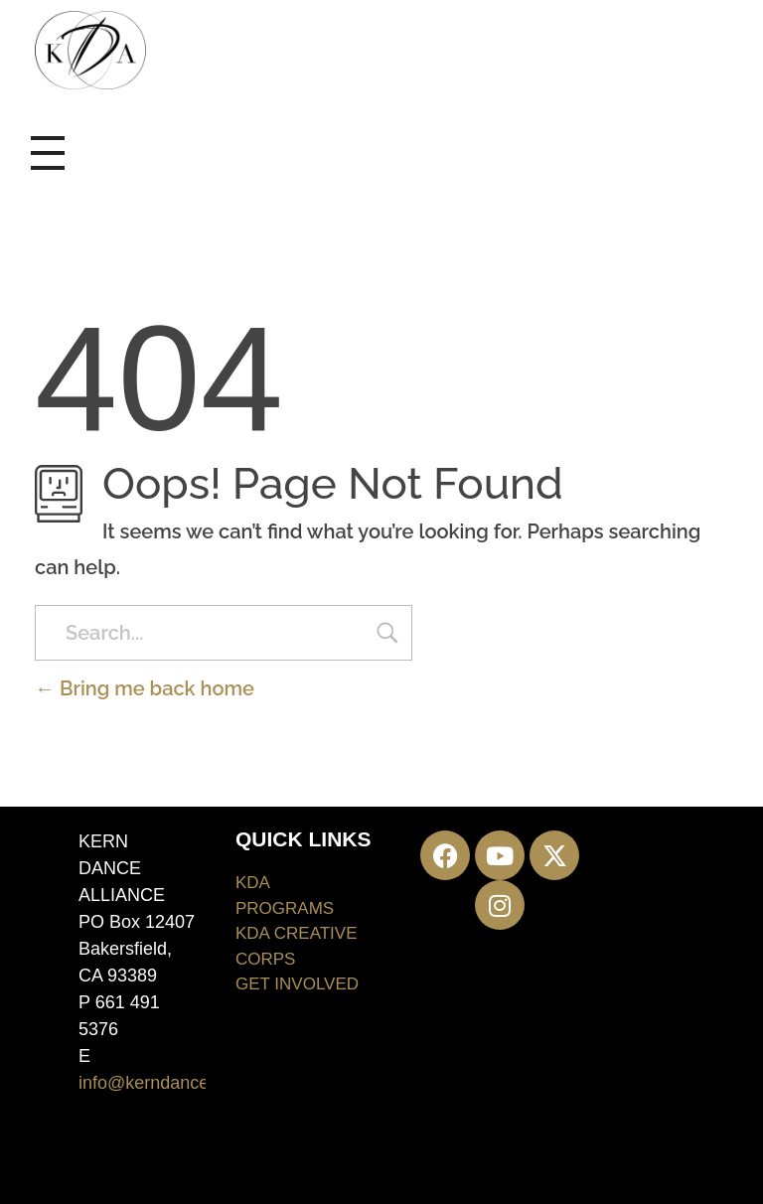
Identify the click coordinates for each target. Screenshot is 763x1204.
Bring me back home (144, 688)
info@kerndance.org (158, 1083)
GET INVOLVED (297, 984)
